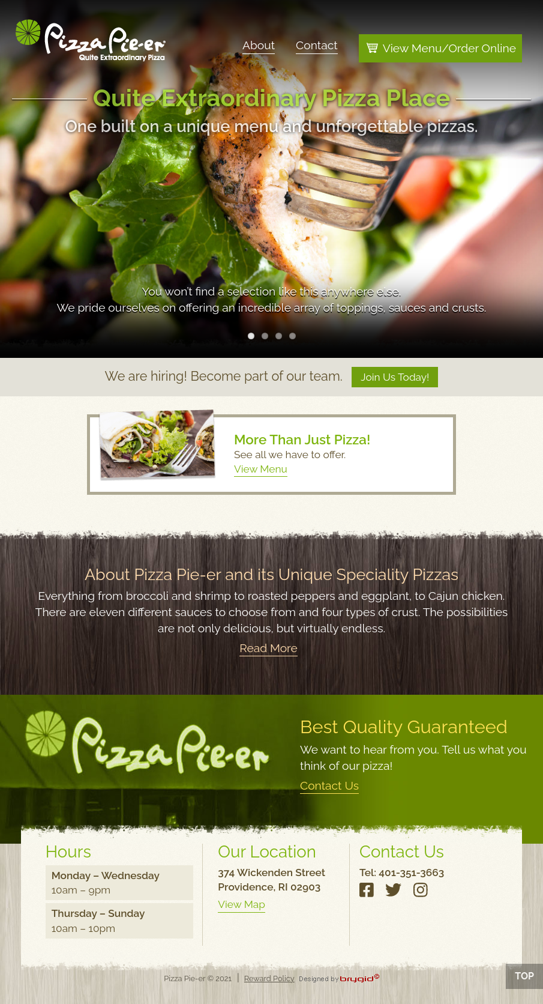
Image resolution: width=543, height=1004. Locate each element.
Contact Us (329, 785)
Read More (268, 648)
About (258, 44)
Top (524, 976)
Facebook (368, 893)
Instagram (422, 893)
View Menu (260, 469)
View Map (241, 904)
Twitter (395, 893)
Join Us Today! (395, 377)
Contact (317, 44)
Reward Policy (269, 978)
